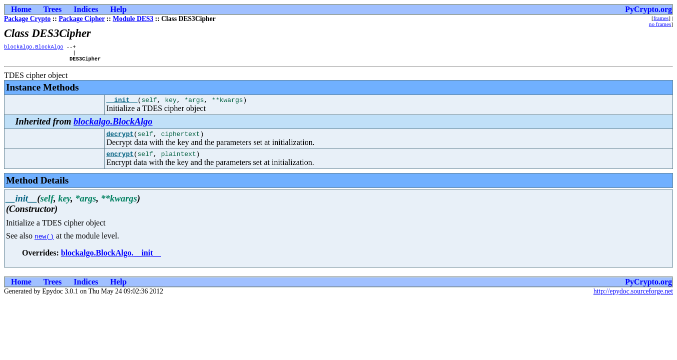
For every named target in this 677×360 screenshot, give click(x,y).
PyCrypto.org (648, 9)
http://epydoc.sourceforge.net (633, 298)
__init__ (121, 104)
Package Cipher (82, 18)
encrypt (120, 161)
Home (21, 9)
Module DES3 (133, 18)
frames (660, 18)
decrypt (120, 139)
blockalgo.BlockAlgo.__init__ (111, 260)
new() (44, 243)
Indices (86, 9)
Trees (53, 9)
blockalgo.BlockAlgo (33, 47)
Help (118, 9)
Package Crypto (27, 18)
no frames (660, 24)
